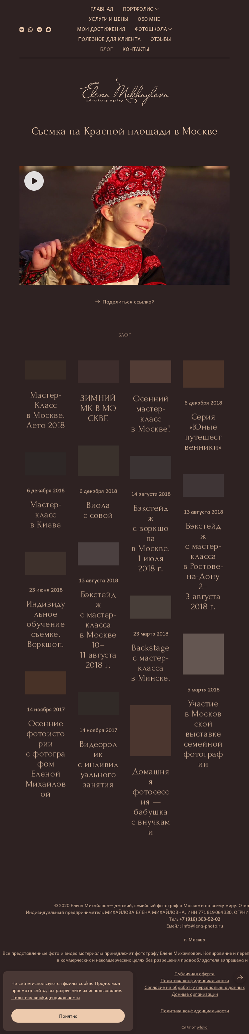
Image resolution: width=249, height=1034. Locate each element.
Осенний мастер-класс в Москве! (150, 418)
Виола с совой (98, 514)
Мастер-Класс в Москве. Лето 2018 (45, 414)
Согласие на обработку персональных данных (195, 991)
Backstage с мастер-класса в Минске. (150, 667)
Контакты (136, 49)
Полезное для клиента (109, 39)
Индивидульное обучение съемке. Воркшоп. (45, 628)
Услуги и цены (108, 19)
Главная (101, 9)
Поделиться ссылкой (128, 305)
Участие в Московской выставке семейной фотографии (203, 738)
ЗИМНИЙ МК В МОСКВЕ (98, 413)
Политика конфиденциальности (194, 984)
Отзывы (160, 39)
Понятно (68, 1015)
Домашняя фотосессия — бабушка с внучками (150, 806)
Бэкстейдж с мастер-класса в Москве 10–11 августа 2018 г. (98, 634)
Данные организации (195, 998)
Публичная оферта (194, 977)
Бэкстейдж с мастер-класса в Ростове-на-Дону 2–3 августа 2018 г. (203, 570)
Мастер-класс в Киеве (46, 519)
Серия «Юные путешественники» (203, 436)
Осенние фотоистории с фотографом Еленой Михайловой (46, 762)
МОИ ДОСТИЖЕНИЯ (101, 29)
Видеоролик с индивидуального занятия (98, 769)
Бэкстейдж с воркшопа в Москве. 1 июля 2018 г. (150, 542)
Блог (106, 49)
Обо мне (149, 19)
